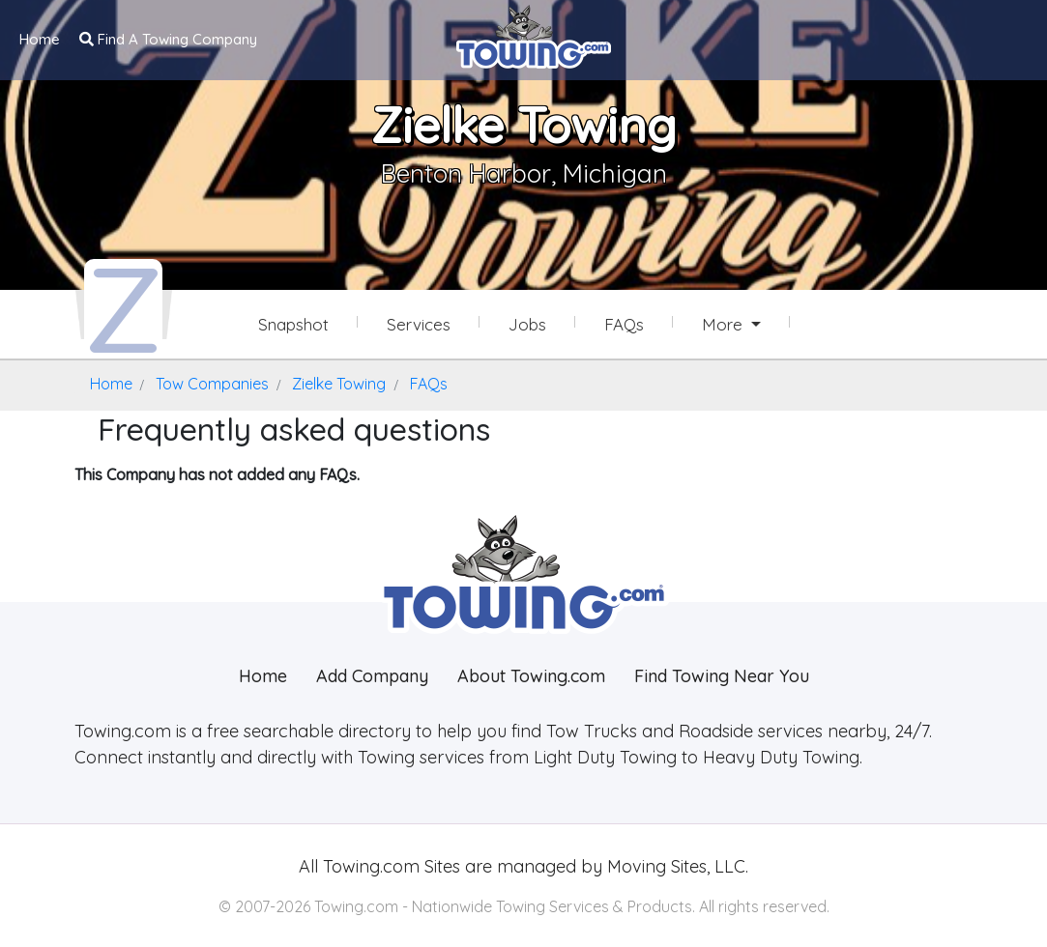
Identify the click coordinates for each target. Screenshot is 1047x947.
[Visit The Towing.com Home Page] (533, 34)
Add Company (372, 676)
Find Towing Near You (721, 676)
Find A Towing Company (168, 39)
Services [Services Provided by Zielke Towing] (419, 324)
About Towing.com (531, 676)
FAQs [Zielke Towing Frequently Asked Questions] (624, 324)
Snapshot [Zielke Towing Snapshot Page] (293, 324)
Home (39, 39)
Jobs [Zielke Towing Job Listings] (527, 324)
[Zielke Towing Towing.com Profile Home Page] (123, 307)
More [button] (724, 324)
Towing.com (369, 866)
